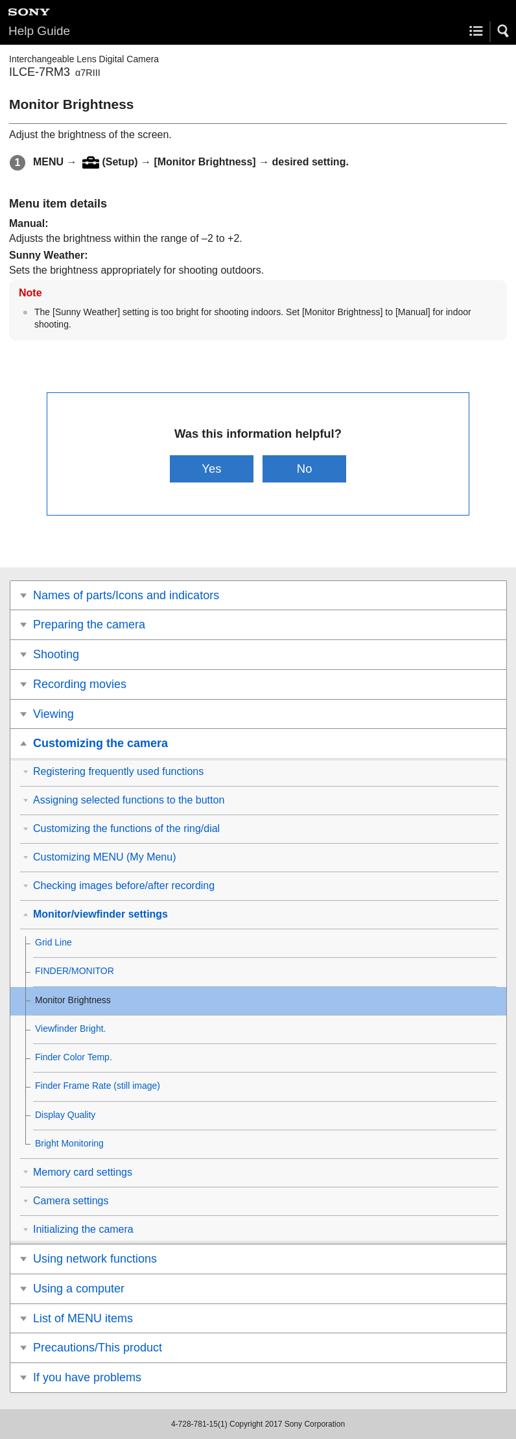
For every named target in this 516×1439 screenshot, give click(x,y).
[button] (504, 31)
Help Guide (39, 31)
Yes (211, 468)
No (304, 468)
